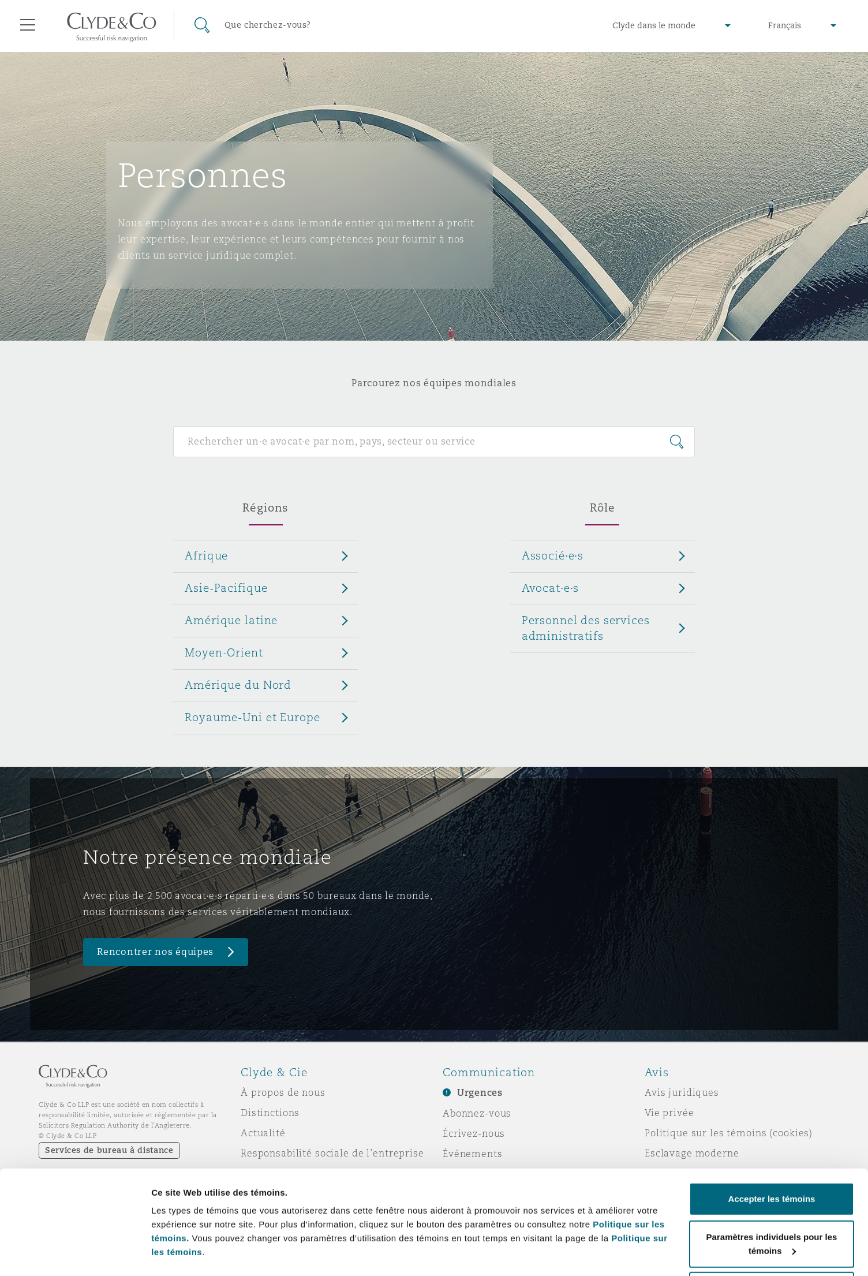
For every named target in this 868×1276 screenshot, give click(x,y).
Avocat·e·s (550, 588)
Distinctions (270, 1112)
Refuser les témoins (772, 1245)
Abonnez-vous (477, 1113)
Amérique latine (231, 620)
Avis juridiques (682, 1092)
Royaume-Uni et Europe (252, 717)
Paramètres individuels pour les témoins (235, 1240)
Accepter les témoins (771, 1156)
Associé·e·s (552, 555)
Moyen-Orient (224, 652)
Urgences (480, 1093)
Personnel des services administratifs (586, 628)
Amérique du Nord (238, 685)
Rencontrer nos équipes (155, 952)
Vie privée (669, 1112)
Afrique (206, 555)
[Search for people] (433, 441)
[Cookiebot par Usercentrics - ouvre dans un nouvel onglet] (74, 1253)
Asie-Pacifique (226, 588)
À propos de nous (283, 1092)
